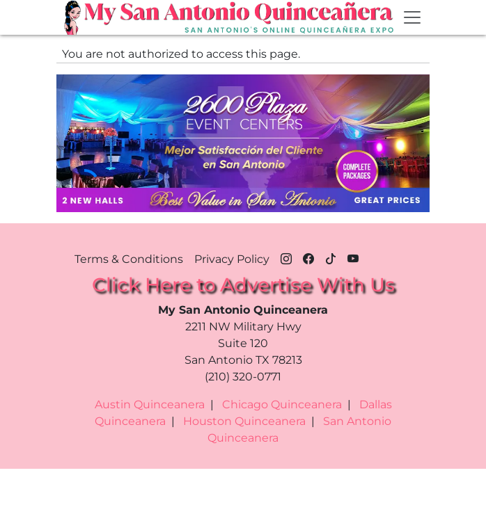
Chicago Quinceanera (282, 404)
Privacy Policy (231, 259)
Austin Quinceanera (150, 404)
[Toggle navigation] (412, 17)
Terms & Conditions (129, 259)
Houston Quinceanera (244, 421)
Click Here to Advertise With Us (243, 284)
